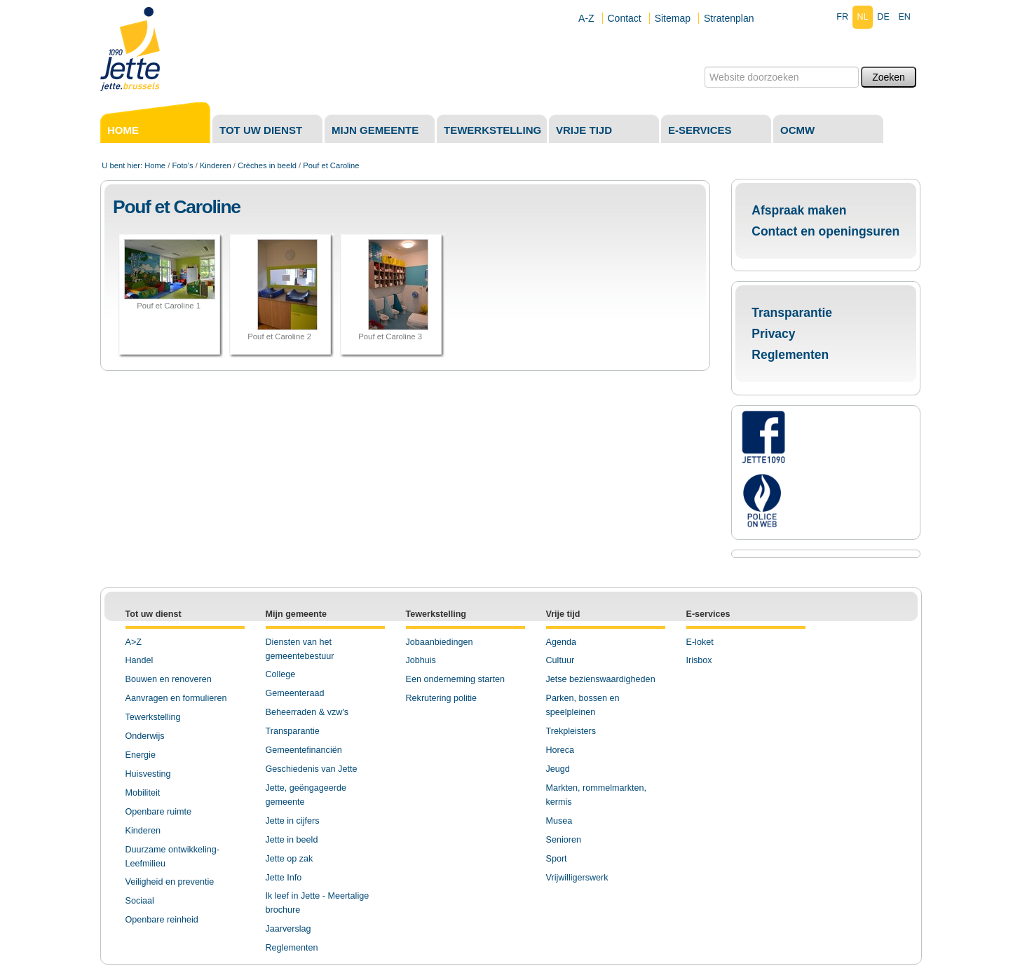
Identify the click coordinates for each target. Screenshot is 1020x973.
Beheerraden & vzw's (307, 712)
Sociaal (139, 901)
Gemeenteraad (295, 693)
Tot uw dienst (260, 130)
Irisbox (699, 660)
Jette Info (284, 878)
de (883, 17)
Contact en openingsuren (825, 231)
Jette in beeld (292, 840)
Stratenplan (729, 18)
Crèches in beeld (267, 165)
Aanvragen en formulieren (176, 698)
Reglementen (790, 355)
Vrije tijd (584, 130)
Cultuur (560, 660)
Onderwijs (145, 736)
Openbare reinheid (161, 920)
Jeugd (558, 769)
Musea (559, 821)
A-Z (586, 18)
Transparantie (792, 313)
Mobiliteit (143, 793)
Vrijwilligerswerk (577, 878)
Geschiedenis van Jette (312, 769)
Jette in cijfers (293, 821)
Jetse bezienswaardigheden (600, 679)
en (904, 17)
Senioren (563, 840)
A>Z (133, 642)
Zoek (704, 66)
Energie (140, 755)
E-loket (700, 642)
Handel (139, 660)
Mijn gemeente (375, 130)
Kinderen (215, 165)
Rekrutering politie (441, 698)
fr (842, 17)
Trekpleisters (571, 731)
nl (863, 17)
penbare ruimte (161, 812)
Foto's (182, 165)
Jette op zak (289, 859)
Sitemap (673, 18)
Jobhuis (421, 660)
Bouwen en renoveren (168, 679)
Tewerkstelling (492, 130)
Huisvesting (148, 774)
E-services (700, 130)
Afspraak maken (799, 210)
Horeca (560, 750)
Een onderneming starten (455, 679)
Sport (556, 859)
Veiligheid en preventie (170, 882)
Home (123, 130)
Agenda (561, 642)
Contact (624, 18)
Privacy (773, 334)
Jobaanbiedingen (439, 642)
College (281, 674)
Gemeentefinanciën (304, 750)
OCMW (797, 130)
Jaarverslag (288, 929)
